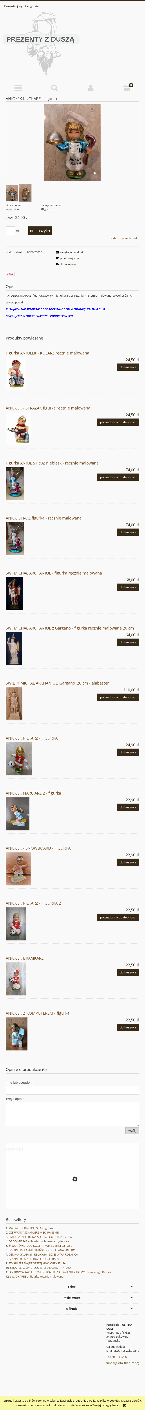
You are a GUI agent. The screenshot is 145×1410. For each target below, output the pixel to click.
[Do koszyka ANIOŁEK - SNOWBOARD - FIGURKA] (128, 862)
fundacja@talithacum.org (122, 1363)
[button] (18, 88)
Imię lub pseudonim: (21, 1082)
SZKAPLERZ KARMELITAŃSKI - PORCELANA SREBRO (42, 1250)
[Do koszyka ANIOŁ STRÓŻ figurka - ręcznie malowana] (128, 532)
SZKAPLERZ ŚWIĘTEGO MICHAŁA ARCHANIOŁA (40, 1268)
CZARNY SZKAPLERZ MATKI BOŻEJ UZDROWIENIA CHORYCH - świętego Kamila (60, 1272)
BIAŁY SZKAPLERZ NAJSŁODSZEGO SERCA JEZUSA (40, 1237)
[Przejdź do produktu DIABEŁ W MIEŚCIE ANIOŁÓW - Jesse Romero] (72, 1199)
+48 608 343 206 (116, 1357)
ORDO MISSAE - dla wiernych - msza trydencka (39, 1241)
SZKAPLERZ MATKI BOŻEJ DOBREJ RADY (34, 1259)
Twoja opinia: (15, 1099)
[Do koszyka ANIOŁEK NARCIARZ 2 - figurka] (128, 807)
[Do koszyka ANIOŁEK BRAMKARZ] (128, 972)
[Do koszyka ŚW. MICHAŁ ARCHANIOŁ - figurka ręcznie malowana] (128, 587)
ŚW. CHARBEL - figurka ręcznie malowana (36, 1276)
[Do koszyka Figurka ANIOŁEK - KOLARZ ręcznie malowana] (128, 367)
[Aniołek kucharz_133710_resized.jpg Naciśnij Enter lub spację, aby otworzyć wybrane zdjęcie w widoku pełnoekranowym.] (72, 142)
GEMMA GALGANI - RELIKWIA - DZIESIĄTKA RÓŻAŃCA (43, 1254)
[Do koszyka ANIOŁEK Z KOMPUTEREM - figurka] (128, 1027)
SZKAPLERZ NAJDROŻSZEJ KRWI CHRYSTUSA (37, 1263)
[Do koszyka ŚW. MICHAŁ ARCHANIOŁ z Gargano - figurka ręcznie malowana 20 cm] (128, 642)
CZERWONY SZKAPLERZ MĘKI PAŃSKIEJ (34, 1232)
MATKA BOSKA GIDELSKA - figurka (31, 1228)
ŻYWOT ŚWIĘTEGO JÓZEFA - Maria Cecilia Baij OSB (40, 1246)
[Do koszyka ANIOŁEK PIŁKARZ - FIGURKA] (128, 752)
